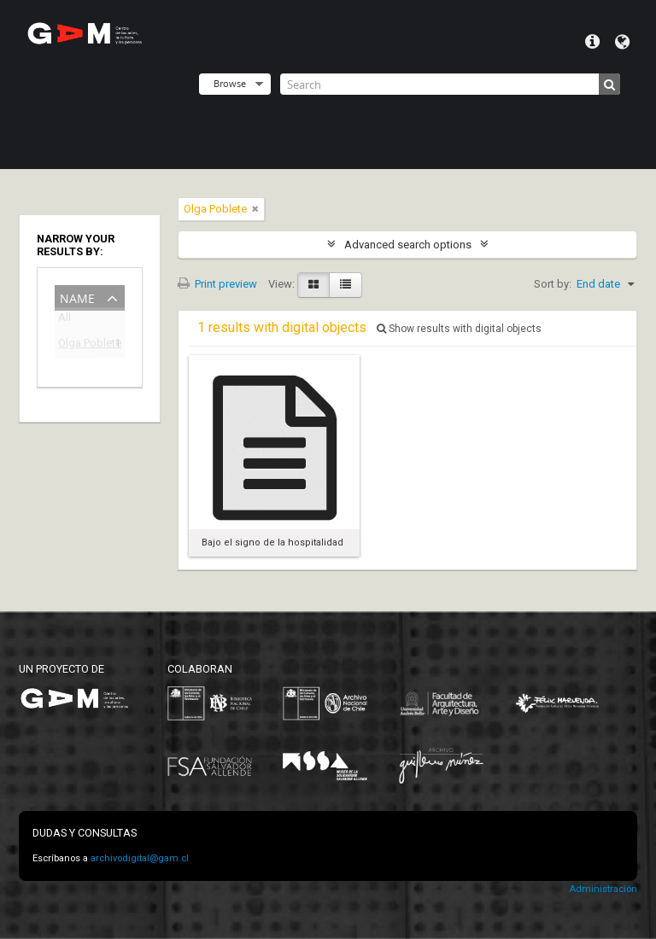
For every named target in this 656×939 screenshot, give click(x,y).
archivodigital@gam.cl (140, 858)
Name (77, 296)
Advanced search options (408, 244)
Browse (230, 83)
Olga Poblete (77, 345)
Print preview (217, 283)
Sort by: (552, 283)
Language (622, 41)
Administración (603, 889)
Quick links (592, 41)
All (64, 320)
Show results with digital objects (459, 329)
